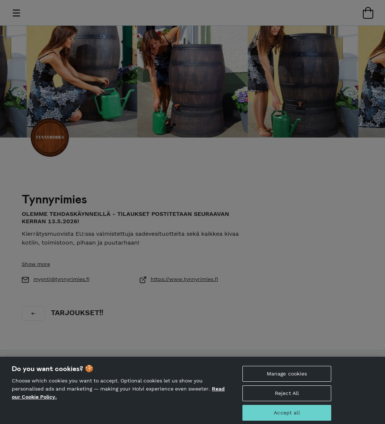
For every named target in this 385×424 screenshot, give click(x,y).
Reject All (287, 395)
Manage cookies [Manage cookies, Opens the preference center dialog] (287, 376)
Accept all (287, 415)
